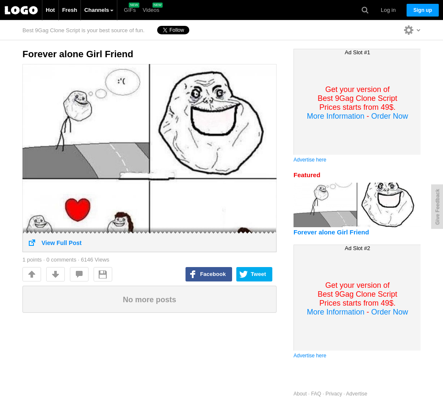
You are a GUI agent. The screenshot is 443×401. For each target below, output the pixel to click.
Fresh (69, 10)
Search (365, 10)
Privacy (333, 394)
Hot (50, 10)
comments (79, 274)
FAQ (316, 394)
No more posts (149, 299)
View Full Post (149, 240)
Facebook (213, 274)
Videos (151, 10)
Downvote (55, 274)
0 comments (61, 259)
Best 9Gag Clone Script (21, 10)
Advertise (356, 394)
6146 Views (95, 259)
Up (31, 274)
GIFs (130, 10)
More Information (335, 116)
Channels (99, 10)
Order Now (389, 116)
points (32, 259)
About (300, 394)
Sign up (422, 10)
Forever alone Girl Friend (77, 54)
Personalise (412, 30)
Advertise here (309, 160)
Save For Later (103, 274)
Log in (388, 10)
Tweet (258, 274)
